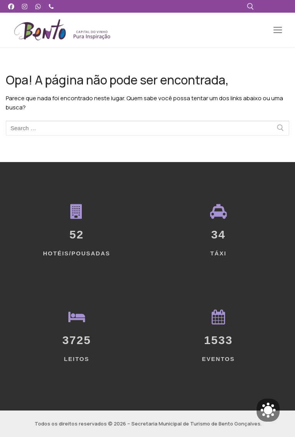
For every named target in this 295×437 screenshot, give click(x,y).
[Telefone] (51, 6)
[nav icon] (277, 30)
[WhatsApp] (38, 6)
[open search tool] (250, 6)
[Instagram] (24, 6)
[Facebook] (11, 6)
